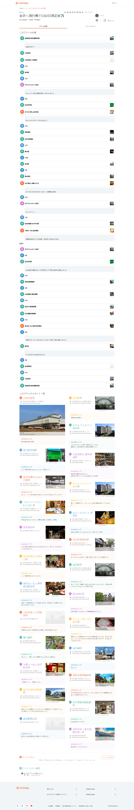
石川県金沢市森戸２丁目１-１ (81, 519)
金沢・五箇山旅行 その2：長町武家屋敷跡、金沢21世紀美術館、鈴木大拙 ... (112, 683)
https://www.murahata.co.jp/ (31, 510)
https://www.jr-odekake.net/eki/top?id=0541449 (86, 403)
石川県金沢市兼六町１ (29, 641)
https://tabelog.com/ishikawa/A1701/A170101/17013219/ (40, 564)
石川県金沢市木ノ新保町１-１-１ (33, 483)
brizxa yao (97, 714)
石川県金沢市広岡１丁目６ (31, 722)
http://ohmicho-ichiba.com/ (30, 455)
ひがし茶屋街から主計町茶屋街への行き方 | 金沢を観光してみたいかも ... (112, 548)
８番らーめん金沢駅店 (51, 673)
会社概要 (50, 806)
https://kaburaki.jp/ (77, 462)
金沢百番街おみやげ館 (51, 485)
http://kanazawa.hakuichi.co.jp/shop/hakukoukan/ (87, 521)
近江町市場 (29, 450)
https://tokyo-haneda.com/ (80, 737)
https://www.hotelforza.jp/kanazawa (82, 433)
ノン (96, 410)
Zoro (47, 462)
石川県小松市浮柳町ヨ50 (30, 619)
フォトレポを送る (107, 757)
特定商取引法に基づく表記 (86, 806)
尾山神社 (77, 594)
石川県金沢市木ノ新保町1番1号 (81, 401)
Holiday (21, 3)
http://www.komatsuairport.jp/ (31, 403)
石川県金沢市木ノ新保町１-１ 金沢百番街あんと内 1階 (39, 590)
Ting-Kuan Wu (49, 539)
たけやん (48, 569)
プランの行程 (43, 26)
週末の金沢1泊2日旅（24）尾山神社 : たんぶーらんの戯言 (108, 602)
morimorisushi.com (103, 629)
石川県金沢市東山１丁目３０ (31, 531)
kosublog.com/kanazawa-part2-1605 (106, 685)
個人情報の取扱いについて (69, 806)
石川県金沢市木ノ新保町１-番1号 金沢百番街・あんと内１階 (41, 562)
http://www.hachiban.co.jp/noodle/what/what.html (37, 672)
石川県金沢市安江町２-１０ (80, 431)
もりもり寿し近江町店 (100, 627)
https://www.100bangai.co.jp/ (31, 485)
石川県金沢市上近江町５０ (31, 453)
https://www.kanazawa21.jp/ (31, 698)
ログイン (114, 3)
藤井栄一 (97, 467)
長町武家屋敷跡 (81, 675)
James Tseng (48, 650)
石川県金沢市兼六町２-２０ (80, 708)
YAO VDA (48, 596)
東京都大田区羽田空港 (79, 735)
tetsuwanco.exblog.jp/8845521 (105, 604)
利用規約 (57, 806)
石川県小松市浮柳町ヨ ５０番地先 (33, 401)
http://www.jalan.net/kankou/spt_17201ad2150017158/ (88, 680)
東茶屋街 (27, 527)
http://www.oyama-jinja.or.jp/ (80, 599)
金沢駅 (76, 398)
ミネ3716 (48, 702)
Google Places (102, 410)
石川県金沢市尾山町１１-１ (80, 597)
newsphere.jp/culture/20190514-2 (106, 739)
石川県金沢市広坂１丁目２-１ (32, 696)
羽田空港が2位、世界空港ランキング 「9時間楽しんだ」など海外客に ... (111, 738)
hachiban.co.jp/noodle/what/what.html (57, 674)
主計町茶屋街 (80, 539)
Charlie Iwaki (98, 660)
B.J (96, 525)
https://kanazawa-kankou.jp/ (80, 710)
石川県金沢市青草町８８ (79, 625)
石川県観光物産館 (82, 702)
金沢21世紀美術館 (32, 689)
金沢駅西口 (29, 718)
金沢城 (76, 648)
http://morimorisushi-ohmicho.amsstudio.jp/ (85, 627)
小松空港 (27, 398)
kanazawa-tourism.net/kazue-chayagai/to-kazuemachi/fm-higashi (112, 550)
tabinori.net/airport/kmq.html (29, 434)
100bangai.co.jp (52, 487)
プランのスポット (90, 26)
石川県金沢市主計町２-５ (80, 543)
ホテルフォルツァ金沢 (100, 437)
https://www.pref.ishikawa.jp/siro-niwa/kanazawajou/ (87, 653)
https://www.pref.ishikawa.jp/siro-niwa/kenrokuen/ (37, 642)
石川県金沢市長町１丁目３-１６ (82, 461)
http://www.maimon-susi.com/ (31, 591)
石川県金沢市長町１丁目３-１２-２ (82, 678)
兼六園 (26, 637)
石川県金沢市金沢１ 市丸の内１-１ (82, 651)
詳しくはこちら (90, 760)
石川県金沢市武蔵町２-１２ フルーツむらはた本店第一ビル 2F (42, 508)
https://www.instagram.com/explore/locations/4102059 (88, 545)
